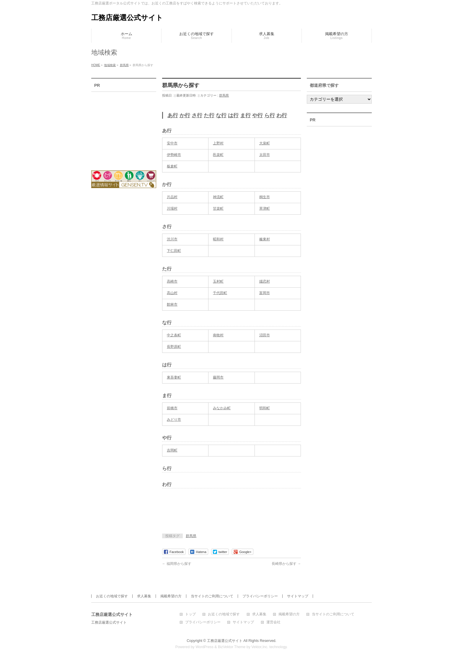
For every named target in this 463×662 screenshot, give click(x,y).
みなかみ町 (222, 408)
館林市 (172, 304)
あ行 (172, 115)
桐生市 (264, 197)
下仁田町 (174, 251)
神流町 (218, 197)
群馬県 (224, 95)
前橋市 (172, 408)
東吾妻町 (174, 377)
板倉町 (172, 166)
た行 (209, 115)
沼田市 (264, 335)
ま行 (245, 115)
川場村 (172, 208)
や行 (257, 115)
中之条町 (174, 335)
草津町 (264, 208)
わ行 (281, 115)
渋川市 (172, 239)
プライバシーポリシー (260, 596)
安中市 (172, 143)
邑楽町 (218, 155)
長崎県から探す (286, 564)
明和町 (264, 408)
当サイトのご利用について (212, 596)
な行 (221, 115)
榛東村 (264, 239)
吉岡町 (172, 450)
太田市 (264, 155)
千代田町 (220, 293)
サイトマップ (297, 596)
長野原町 (174, 347)
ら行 (269, 115)
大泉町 (264, 143)
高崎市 (172, 281)
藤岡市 (218, 377)
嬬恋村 (264, 281)
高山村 (172, 293)
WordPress (204, 647)
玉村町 (218, 281)
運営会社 (273, 622)
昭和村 (218, 239)
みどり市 (174, 420)
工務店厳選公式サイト (127, 18)
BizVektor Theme (232, 647)
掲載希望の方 (171, 596)
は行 (233, 115)
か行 (185, 115)
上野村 (218, 143)
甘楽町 (218, 208)
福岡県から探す (176, 564)
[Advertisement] (231, 513)
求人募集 (144, 596)
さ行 (197, 115)
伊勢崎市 (174, 155)
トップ (190, 614)
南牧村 (218, 335)
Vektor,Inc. (259, 647)
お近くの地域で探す (112, 596)
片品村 (172, 197)
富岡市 (264, 293)
